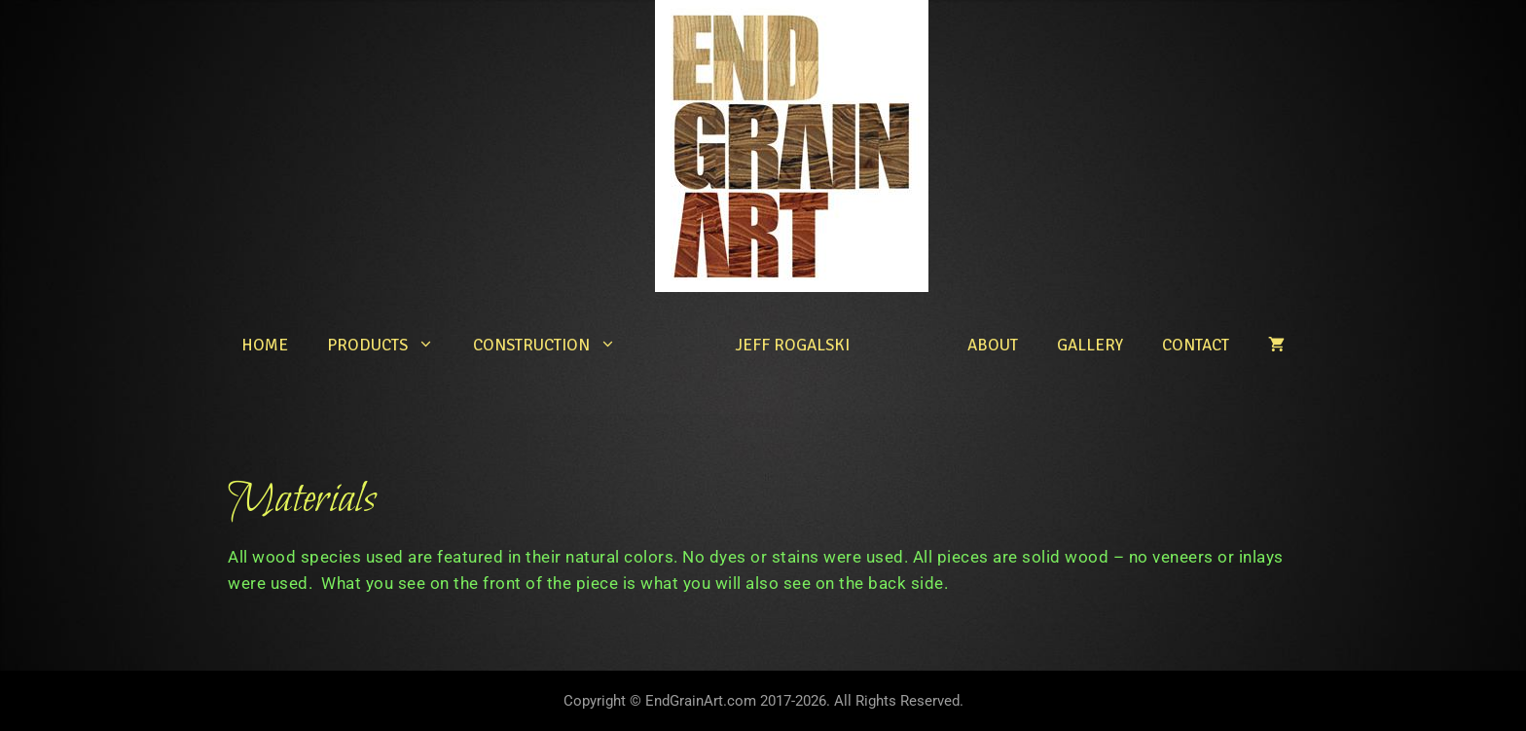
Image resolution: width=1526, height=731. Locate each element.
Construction (554, 345)
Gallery (1090, 345)
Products (390, 345)
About (992, 345)
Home (264, 345)
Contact (1195, 345)
